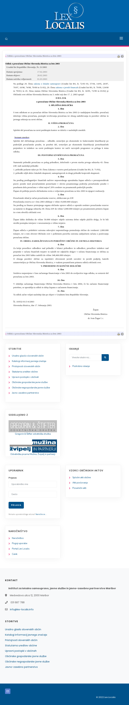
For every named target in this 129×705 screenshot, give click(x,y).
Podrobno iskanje (81, 366)
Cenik (14, 554)
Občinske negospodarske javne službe (31, 387)
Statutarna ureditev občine (25, 371)
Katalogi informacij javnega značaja (29, 361)
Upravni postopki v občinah (25, 377)
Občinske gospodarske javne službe (30, 382)
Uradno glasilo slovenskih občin (28, 355)
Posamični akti (79, 488)
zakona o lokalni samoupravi (47, 83)
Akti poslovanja (80, 482)
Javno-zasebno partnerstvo (25, 392)
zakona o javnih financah (67, 87)
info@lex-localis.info (22, 609)
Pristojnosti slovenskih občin (26, 366)
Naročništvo (18, 538)
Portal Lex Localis (21, 548)
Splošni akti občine (81, 477)
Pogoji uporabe (19, 543)
